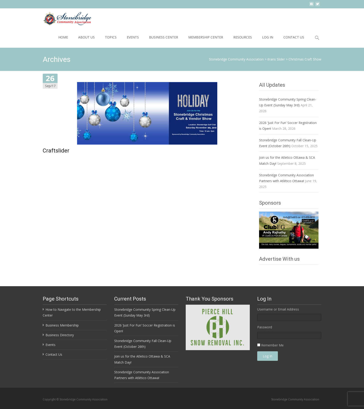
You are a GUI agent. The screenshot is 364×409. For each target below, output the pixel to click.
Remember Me (272, 345)
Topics (111, 37)
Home (63, 37)
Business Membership (62, 325)
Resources (242, 37)
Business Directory (60, 335)
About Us (86, 37)
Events (133, 37)
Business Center (163, 37)
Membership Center (205, 37)
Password (264, 327)
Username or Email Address (278, 309)
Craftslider (56, 150)
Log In (267, 37)
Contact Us (293, 37)
